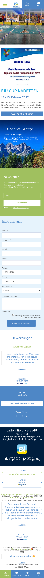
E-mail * (5, 249)
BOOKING (5, 574)
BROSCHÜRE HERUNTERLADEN (22, 475)
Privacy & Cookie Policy (26, 565)
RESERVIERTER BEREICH (22, 507)
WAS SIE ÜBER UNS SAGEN (22, 403)
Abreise (5, 277)
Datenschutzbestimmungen (21, 208)
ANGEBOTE (27, 574)
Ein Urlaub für (7, 286)
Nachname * (6, 240)
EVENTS (38, 574)
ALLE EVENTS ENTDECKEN (22, 114)
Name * (5, 231)
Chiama (28, 4)
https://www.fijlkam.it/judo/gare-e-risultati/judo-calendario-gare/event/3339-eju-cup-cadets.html (22, 106)
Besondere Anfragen (9, 296)
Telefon (5, 259)
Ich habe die (17, 208)
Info (39, 4)
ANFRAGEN (16, 574)
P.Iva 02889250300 (11, 565)
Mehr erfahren (11, 148)
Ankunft (5, 268)
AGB (22, 485)
